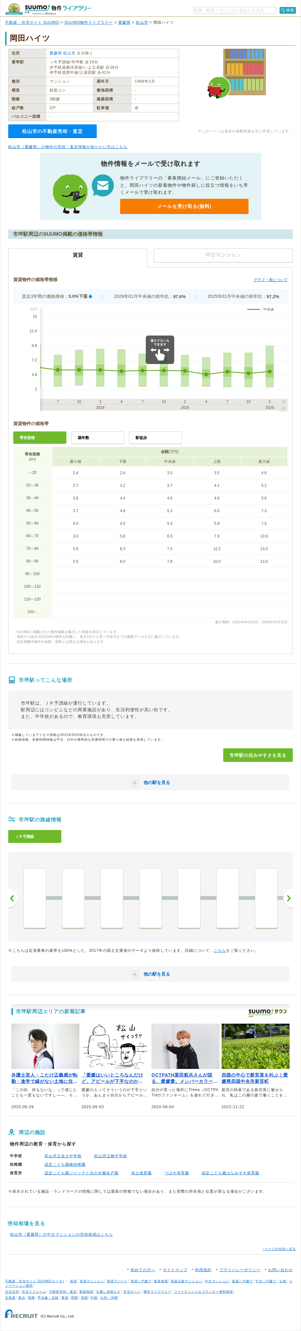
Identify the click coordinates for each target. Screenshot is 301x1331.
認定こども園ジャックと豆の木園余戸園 (82, 1173)
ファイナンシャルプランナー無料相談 (203, 1291)
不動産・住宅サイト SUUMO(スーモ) (34, 1281)
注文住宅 (12, 1291)
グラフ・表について (271, 280)
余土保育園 (141, 1173)
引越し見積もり (108, 1291)
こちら (220, 950)
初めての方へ (143, 1270)
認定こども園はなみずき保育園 (230, 1173)
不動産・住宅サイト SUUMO (32, 22)
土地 (282, 1281)
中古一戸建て (265, 1281)
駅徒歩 (141, 438)
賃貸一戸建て (141, 1281)
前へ (13, 898)
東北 (21, 1297)
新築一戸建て (242, 1281)
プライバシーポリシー (240, 1270)
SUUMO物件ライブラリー (88, 22)
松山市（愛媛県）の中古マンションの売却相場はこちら (61, 1234)
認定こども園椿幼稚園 (65, 1164)
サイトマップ (175, 1270)
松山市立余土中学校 (63, 1156)
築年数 (83, 438)
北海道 (10, 1297)
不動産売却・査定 (63, 1291)
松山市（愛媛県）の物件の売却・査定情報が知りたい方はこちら (67, 147)
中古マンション (217, 1281)
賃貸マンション (92, 1281)
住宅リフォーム (34, 1291)
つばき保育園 (176, 1173)
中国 (93, 1297)
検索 (290, 10)
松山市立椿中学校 (110, 1156)
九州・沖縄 (109, 1297)
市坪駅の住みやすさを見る (258, 755)
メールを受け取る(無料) (184, 206)
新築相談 (86, 1291)
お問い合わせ (280, 1270)
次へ (288, 898)
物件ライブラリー (157, 1291)
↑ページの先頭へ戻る (279, 1249)
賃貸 (73, 1281)
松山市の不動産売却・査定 (52, 131)
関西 (74, 1297)
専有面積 (27, 438)
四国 (84, 1297)
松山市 (142, 22)
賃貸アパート (117, 1281)
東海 (64, 1297)
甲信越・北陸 (48, 1297)
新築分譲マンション (186, 1281)
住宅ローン (132, 1291)
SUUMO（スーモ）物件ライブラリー (48, 9)
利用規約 (203, 1270)
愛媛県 (124, 22)
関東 (31, 1297)
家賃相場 (161, 1281)
